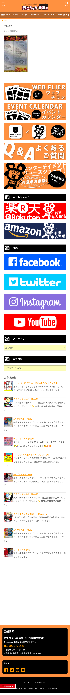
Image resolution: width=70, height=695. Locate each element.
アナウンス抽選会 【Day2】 (26, 399)
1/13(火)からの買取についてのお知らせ (31, 455)
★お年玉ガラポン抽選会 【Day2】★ (30, 514)
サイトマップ (28, 682)
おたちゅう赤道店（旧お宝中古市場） (33, 688)
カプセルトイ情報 (21, 550)
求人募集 (24, 15)
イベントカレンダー (48, 15)
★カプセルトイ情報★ (23, 439)
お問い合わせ (62, 15)
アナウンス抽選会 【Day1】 (26, 494)
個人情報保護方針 (39, 682)
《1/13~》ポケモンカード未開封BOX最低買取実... (36, 383)
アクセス (16, 15)
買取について (5, 15)
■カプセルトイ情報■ (22, 419)
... (33, 694)
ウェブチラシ (34, 15)
